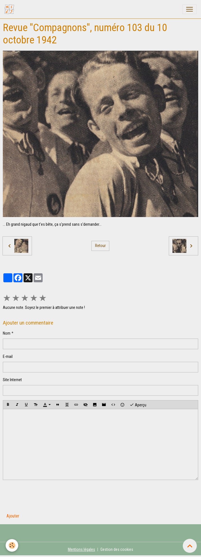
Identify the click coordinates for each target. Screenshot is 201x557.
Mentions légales (81, 549)
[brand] (10, 9)
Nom (6, 333)
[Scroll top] (190, 546)
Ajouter (12, 516)
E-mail (8, 356)
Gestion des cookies (116, 549)
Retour (100, 245)
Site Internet (12, 379)
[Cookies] (12, 545)
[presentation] (45, 495)
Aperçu (138, 404)
